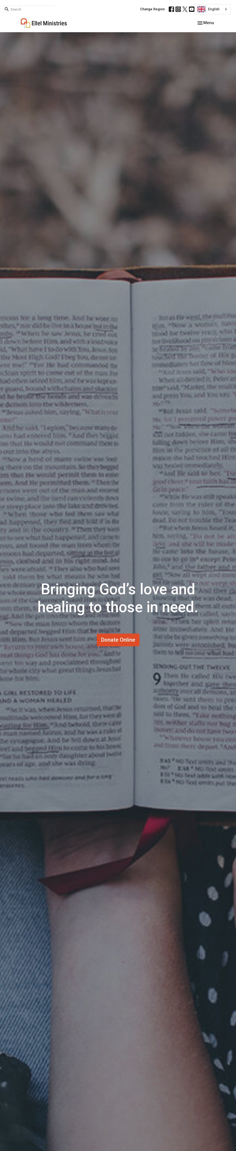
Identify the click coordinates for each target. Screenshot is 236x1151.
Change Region (152, 9)
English (208, 9)
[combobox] (212, 9)
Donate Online (118, 640)
